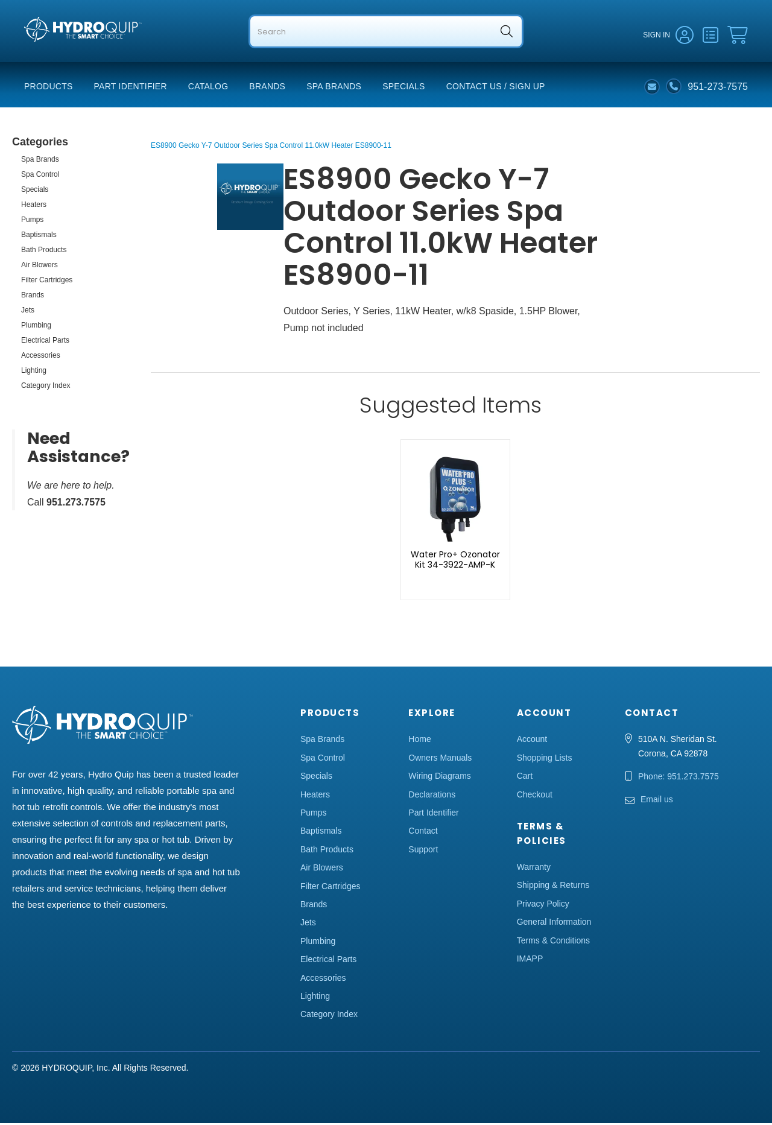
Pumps (32, 221)
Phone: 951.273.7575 (678, 778)
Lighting (33, 372)
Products (48, 88)
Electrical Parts (45, 342)
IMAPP (530, 960)
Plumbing (36, 327)
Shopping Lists (544, 759)
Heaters (33, 206)
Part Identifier (130, 88)
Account (532, 741)
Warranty (534, 868)
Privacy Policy (543, 905)
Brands (267, 88)
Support (423, 851)
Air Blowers (39, 266)
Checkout (534, 796)
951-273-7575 (718, 88)
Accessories (40, 357)
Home (419, 741)
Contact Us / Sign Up (495, 88)
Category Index (45, 387)
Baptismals (39, 236)
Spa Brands (333, 88)
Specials (403, 88)
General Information (554, 923)
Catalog (208, 88)
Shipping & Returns (553, 887)
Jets (27, 312)
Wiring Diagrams (439, 777)
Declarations (431, 796)
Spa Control (40, 176)
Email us (657, 801)
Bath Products (43, 251)
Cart (525, 777)
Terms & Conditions (553, 941)
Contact (422, 832)
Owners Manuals (440, 759)
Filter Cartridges (46, 281)
